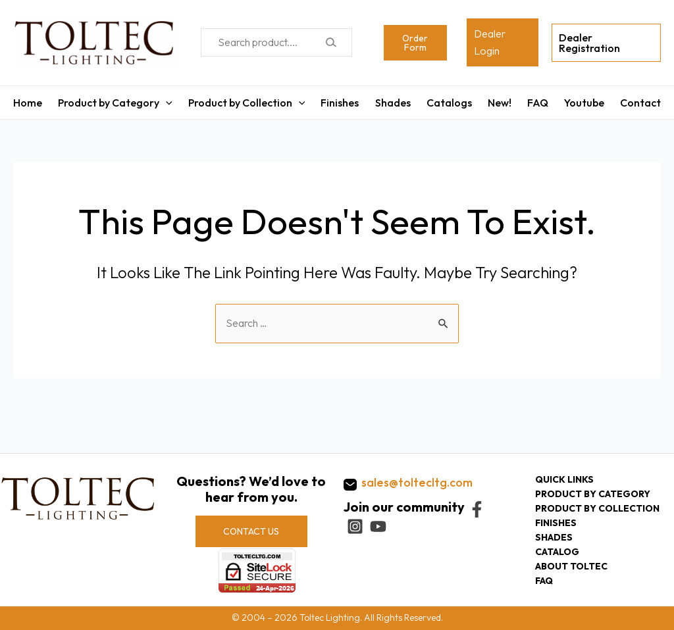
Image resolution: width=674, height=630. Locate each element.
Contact (640, 102)
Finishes (340, 102)
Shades (393, 102)
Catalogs (449, 102)
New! (499, 102)
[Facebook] (477, 509)
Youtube (584, 102)
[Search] (331, 42)
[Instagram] (355, 526)
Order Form (415, 42)
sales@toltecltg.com (417, 482)
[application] (165, 102)
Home (27, 102)
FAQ (537, 102)
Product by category (592, 494)
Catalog (557, 552)
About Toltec (571, 566)
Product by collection (597, 508)
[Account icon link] (503, 42)
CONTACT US (251, 531)
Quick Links (564, 479)
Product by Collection (246, 102)
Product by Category (115, 102)
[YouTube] (378, 526)
